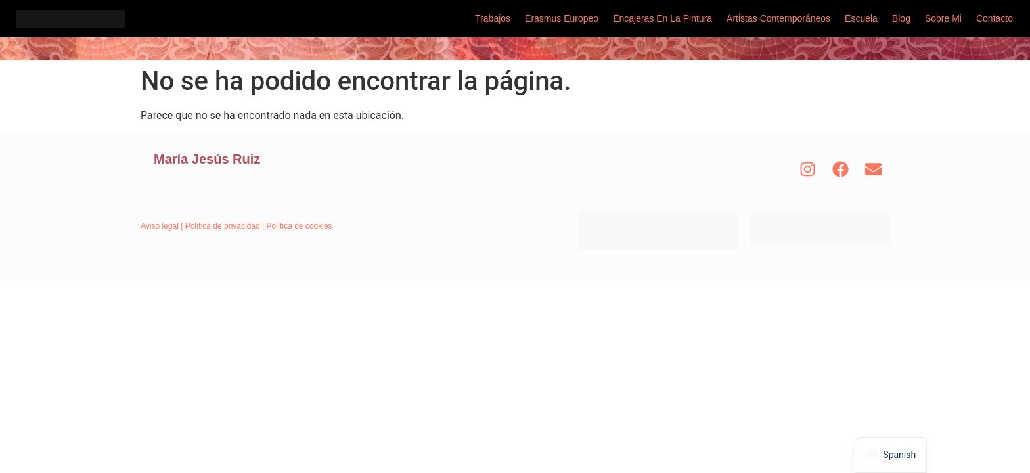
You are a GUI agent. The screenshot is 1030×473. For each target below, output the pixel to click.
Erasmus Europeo (561, 18)
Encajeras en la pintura (662, 18)
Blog (901, 18)
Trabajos (492, 18)
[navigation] (891, 455)
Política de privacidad (222, 226)
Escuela (861, 18)
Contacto (994, 18)
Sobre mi (943, 18)
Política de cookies (299, 226)
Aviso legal (160, 226)
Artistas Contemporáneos (778, 18)
